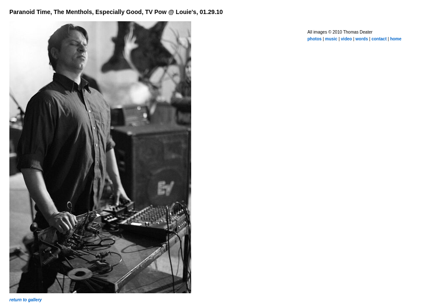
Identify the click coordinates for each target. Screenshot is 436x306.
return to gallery (25, 300)
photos (314, 39)
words (362, 39)
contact (379, 39)
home (396, 39)
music (331, 39)
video (346, 39)
